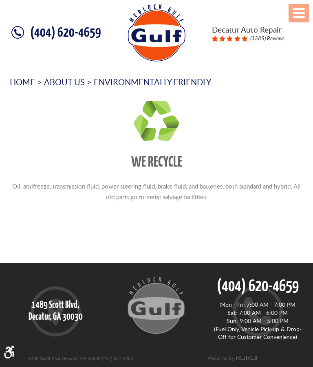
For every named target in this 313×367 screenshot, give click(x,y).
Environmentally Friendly (152, 82)
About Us (64, 82)
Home (22, 82)
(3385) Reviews (266, 38)
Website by (232, 358)
